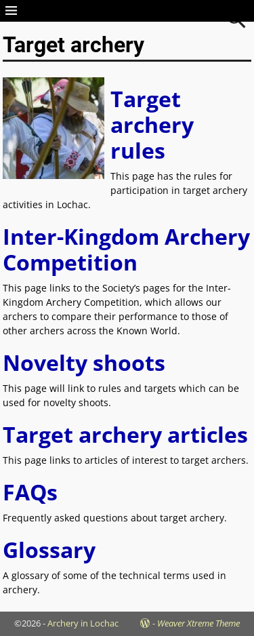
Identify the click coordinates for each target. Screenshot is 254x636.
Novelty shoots (84, 362)
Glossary (49, 549)
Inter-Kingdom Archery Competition (126, 249)
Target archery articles (125, 434)
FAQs (30, 491)
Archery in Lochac (83, 623)
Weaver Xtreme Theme (198, 623)
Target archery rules (152, 124)
